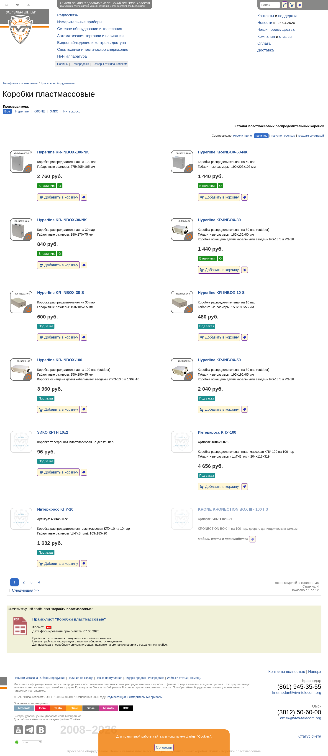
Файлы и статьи (177, 678)
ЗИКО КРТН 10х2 (52, 432)
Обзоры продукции (52, 678)
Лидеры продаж (135, 678)
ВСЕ (126, 708)
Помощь (195, 678)
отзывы (285, 36)
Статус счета (309, 736)
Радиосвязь (67, 15)
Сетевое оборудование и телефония (89, 29)
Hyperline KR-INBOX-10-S (221, 292)
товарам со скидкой (311, 135)
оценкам (289, 135)
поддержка (287, 16)
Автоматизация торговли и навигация (90, 36)
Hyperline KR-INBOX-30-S (60, 292)
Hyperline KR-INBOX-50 (219, 360)
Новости (264, 22)
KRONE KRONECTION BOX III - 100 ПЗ (233, 509)
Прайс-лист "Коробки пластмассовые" (69, 619)
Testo (58, 708)
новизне (276, 135)
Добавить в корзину (58, 197)
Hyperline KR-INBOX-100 (59, 360)
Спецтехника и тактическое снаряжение (92, 49)
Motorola (24, 708)
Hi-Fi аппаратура (72, 56)
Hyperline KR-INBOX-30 (219, 220)
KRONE (39, 111)
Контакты (265, 16)
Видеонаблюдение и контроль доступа (91, 43)
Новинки (62, 64)
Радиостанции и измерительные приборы (134, 697)
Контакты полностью (286, 671)
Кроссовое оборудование (57, 83)
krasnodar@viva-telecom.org (296, 692)
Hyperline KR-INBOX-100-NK (63, 152)
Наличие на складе (80, 678)
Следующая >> (25, 590)
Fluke (74, 708)
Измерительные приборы (79, 22)
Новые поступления (109, 678)
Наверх (314, 671)
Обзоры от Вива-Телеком (110, 64)
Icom (42, 708)
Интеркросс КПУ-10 (55, 509)
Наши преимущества (276, 29)
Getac (91, 708)
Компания (266, 36)
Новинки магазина (26, 678)
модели (238, 135)
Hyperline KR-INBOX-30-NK (62, 220)
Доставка (265, 50)
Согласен (164, 747)
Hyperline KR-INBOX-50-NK (223, 152)
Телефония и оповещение (20, 83)
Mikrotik (108, 708)
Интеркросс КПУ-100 (217, 432)
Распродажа (81, 64)
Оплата (264, 43)
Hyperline (22, 111)
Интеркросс (71, 111)
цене (248, 135)
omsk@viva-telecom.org (300, 718)
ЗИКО (54, 111)
